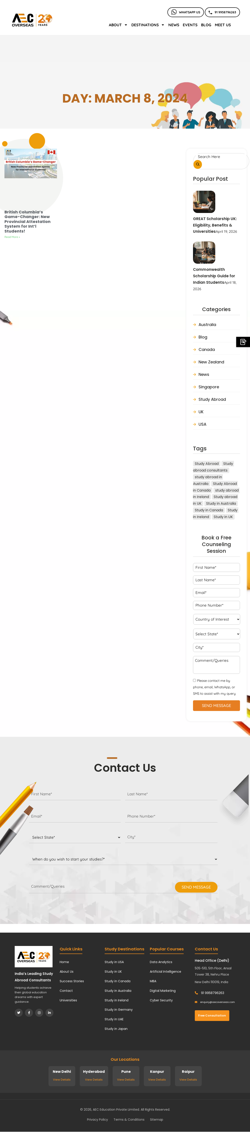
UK (201, 412)
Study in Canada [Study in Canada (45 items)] (209, 510)
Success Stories (72, 981)
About (118, 25)
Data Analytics (161, 962)
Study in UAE (114, 1019)
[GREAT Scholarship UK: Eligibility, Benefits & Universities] (204, 201)
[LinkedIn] (49, 1013)
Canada (207, 349)
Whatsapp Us (185, 12)
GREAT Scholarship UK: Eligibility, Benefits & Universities (215, 225)
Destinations (148, 25)
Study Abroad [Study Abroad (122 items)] (207, 463)
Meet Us (223, 24)
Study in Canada (117, 981)
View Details (62, 1079)
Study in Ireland (116, 1000)
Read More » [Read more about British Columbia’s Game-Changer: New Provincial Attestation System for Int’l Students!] (12, 237)
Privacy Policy (97, 1119)
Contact (66, 990)
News (173, 24)
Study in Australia (118, 990)
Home (64, 962)
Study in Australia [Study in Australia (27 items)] (221, 503)
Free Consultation (212, 1015)
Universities (68, 1000)
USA (202, 424)
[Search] (197, 164)
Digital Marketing (163, 990)
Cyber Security (161, 1000)
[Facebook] (29, 1013)
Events (190, 24)
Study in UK (113, 971)
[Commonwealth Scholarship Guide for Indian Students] (204, 252)
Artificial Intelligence (165, 971)
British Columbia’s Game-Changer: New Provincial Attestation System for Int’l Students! (27, 221)
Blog (206, 24)
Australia (207, 324)
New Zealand (211, 362)
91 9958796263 (222, 12)
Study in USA (114, 962)
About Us (66, 971)
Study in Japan (116, 1029)
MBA (153, 981)
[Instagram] (39, 1013)
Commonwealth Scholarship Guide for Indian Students (214, 276)
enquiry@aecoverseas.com (215, 1002)
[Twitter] (19, 1013)
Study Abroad (212, 399)
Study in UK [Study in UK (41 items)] (223, 516)
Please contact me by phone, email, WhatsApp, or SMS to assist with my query (214, 687)
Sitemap (156, 1119)
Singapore (209, 387)
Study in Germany (119, 1009)
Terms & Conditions (129, 1119)
